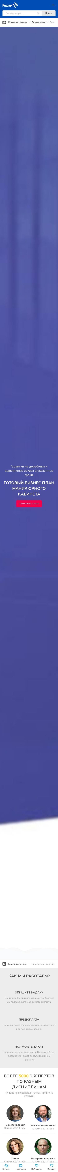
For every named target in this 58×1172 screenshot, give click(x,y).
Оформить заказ (29, 503)
